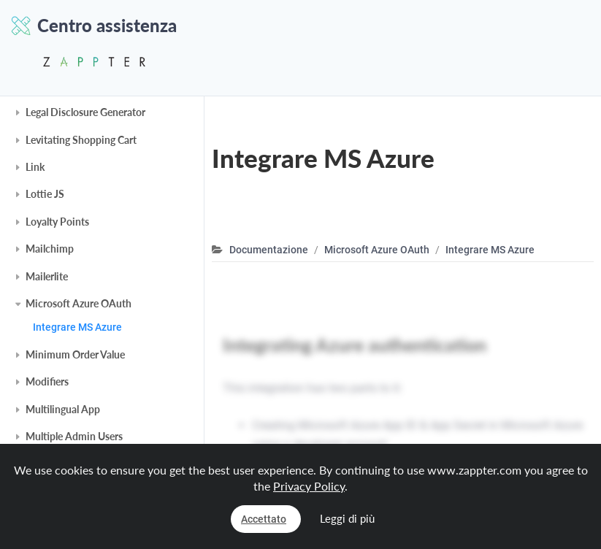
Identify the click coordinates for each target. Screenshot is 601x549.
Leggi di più (347, 518)
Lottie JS (45, 194)
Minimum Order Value (75, 354)
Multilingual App (63, 409)
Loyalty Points (57, 221)
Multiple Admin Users (74, 436)
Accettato (263, 519)
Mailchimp (50, 248)
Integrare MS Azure (77, 327)
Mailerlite (47, 276)
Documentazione (268, 250)
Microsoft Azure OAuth (78, 303)
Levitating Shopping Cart (81, 140)
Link (35, 167)
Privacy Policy (309, 486)
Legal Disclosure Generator (85, 112)
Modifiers (47, 381)
